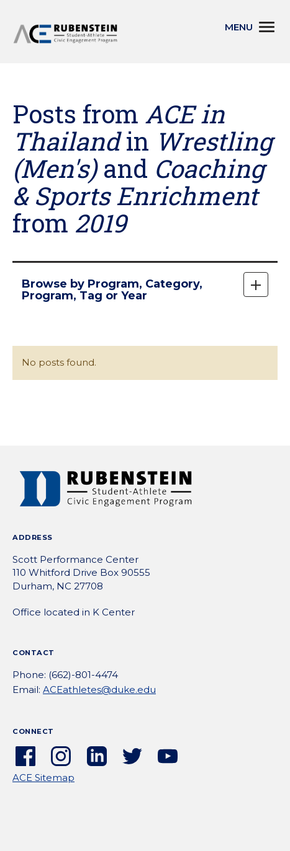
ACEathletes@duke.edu (99, 689)
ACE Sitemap (43, 777)
